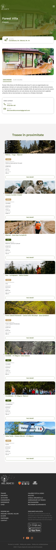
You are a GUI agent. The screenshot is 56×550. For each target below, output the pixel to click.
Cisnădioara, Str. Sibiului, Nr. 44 (19, 40)
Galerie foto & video (36, 493)
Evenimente (5, 500)
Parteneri (4, 518)
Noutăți (31, 495)
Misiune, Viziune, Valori (10, 514)
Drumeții (4, 495)
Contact (4, 520)
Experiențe (5, 502)
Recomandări (33, 502)
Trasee (3, 493)
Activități (4, 498)
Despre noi (5, 511)
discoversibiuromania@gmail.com (18, 110)
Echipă (3, 516)
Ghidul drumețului (35, 498)
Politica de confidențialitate (40, 544)
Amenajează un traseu (37, 500)
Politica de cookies (25, 544)
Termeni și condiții (13, 544)
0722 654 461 (11, 105)
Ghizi (3, 504)
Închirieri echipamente (37, 504)
